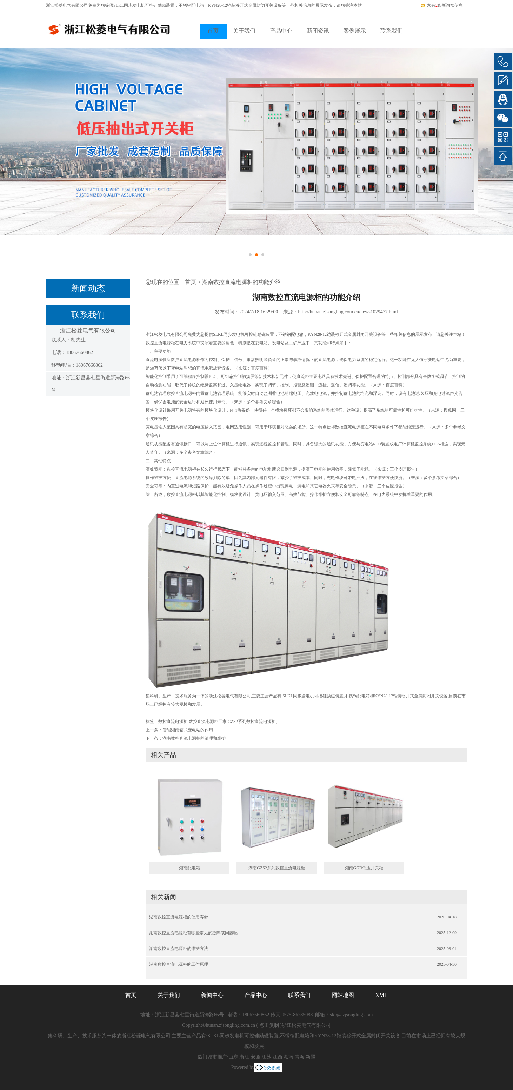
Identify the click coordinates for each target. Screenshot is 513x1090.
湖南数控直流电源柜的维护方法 (178, 948)
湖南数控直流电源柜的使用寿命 (178, 917)
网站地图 (343, 995)
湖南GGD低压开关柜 (364, 867)
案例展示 (355, 31)
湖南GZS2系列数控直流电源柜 (276, 867)
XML (381, 995)
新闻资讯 (318, 31)
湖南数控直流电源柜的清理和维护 (194, 738)
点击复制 (269, 1025)
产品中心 (281, 31)
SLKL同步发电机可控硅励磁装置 (143, 5)
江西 (277, 1056)
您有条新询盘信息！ (443, 5)
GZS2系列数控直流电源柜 (252, 721)
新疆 (310, 1056)
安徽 (255, 1056)
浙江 (244, 1056)
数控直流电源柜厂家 (208, 721)
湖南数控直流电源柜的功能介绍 (241, 282)
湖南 (288, 1056)
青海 (300, 1056)
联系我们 (391, 31)
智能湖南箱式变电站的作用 (187, 729)
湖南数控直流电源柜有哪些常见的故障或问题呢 (193, 932)
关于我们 (244, 31)
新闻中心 (212, 995)
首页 (213, 31)
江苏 (266, 1056)
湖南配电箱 (189, 867)
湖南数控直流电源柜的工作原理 (178, 964)
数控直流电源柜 (173, 721)
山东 (233, 1056)
